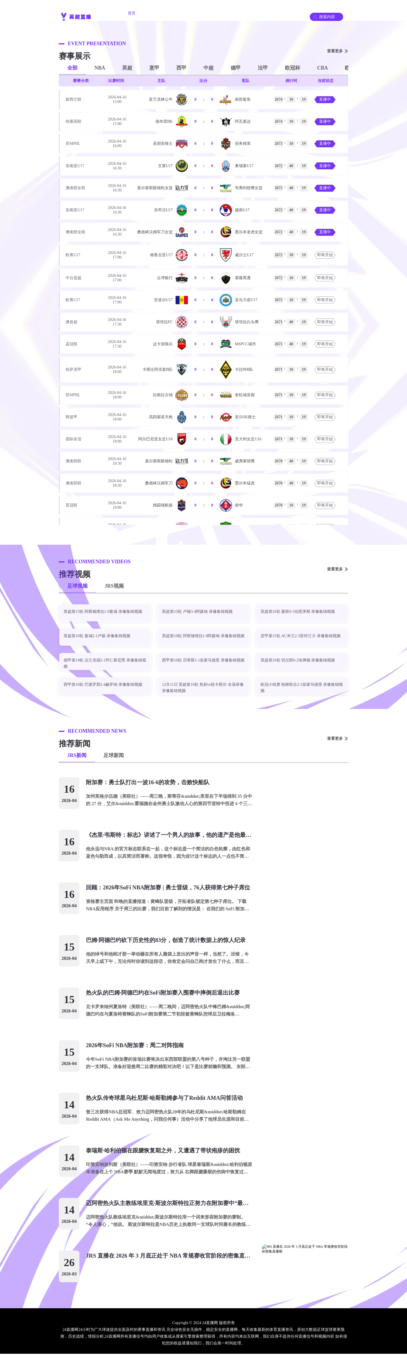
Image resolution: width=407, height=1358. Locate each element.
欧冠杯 (292, 68)
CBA (322, 68)
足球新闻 (113, 755)
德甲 (236, 68)
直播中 (325, 99)
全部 (72, 68)
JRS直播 (158, 13)
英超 (127, 68)
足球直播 (189, 13)
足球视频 (77, 586)
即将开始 (325, 255)
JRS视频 (114, 586)
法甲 (263, 68)
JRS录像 (220, 13)
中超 (209, 68)
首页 (132, 13)
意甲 (154, 68)
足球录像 (251, 13)
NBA (99, 68)
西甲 (181, 68)
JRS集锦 (282, 13)
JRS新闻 (76, 755)
